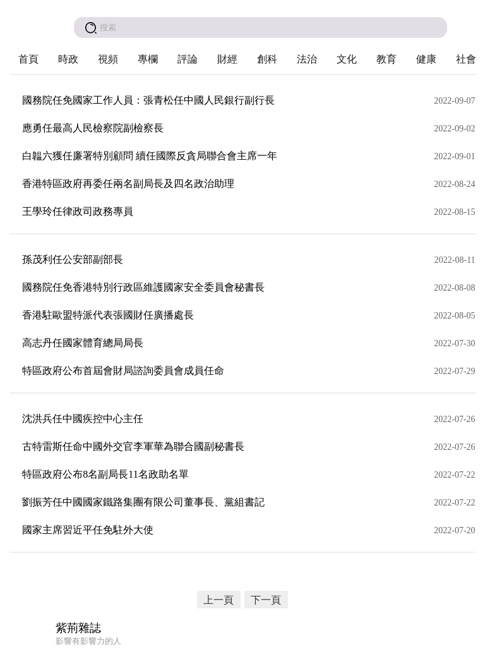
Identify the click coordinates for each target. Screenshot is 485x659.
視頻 (108, 59)
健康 (426, 59)
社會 (466, 59)
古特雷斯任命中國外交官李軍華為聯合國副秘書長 (133, 446)
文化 (347, 59)
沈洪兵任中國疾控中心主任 (82, 418)
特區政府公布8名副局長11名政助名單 (105, 474)
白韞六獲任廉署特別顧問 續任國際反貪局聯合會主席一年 (149, 155)
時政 (68, 59)
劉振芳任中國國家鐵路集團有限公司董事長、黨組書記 (143, 502)
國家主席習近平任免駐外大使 (87, 529)
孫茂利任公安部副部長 (72, 259)
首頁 (28, 59)
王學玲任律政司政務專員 (77, 211)
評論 (187, 59)
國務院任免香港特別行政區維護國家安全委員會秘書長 (143, 287)
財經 (227, 59)
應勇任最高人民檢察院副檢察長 (93, 128)
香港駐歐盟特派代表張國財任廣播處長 (108, 315)
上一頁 (218, 600)
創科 (267, 59)
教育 (386, 59)
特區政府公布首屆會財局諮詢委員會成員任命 (123, 370)
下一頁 (266, 600)
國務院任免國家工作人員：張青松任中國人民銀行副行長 (148, 100)
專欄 (148, 59)
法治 (307, 59)
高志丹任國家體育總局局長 (82, 342)
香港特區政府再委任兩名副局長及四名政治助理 (128, 183)
